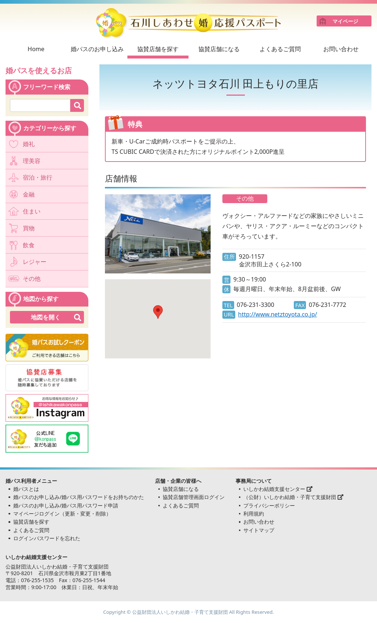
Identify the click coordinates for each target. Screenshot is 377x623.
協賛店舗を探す (158, 49)
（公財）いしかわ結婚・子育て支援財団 (293, 496)
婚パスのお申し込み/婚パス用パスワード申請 (65, 505)
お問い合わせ (341, 49)
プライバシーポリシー (269, 505)
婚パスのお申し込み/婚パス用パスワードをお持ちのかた (78, 496)
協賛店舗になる (219, 49)
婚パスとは (26, 488)
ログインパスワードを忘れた (46, 538)
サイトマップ (258, 530)
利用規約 (253, 513)
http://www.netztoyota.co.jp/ (277, 314)
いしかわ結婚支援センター (278, 488)
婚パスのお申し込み (97, 49)
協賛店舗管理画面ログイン (194, 496)
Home (36, 49)
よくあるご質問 (280, 49)
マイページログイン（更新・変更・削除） (62, 513)
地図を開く (45, 317)
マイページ (345, 21)
